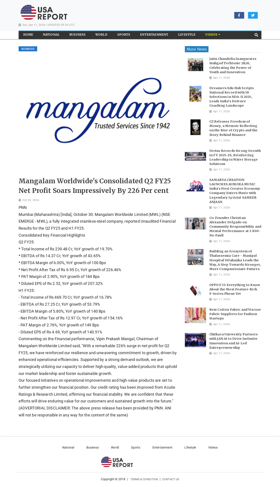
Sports (135, 447)
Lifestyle (190, 447)
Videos (213, 447)
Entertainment (162, 447)
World (115, 447)
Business (92, 447)
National (68, 447)
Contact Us (170, 479)
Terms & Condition (144, 479)
